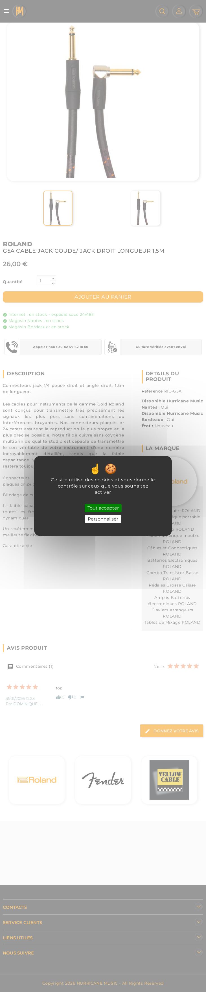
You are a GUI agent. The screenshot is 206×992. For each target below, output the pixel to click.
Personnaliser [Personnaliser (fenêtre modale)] (103, 519)
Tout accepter (103, 508)
